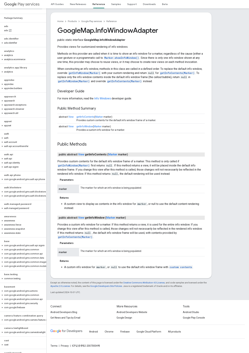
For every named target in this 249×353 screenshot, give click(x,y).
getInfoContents (85, 116)
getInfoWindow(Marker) (84, 73)
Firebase (125, 331)
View (71, 116)
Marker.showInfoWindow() (121, 57)
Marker (99, 116)
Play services (21, 4)
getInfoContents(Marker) (177, 73)
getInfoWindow (84, 126)
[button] (22, 43)
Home (60, 21)
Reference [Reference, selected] (98, 4)
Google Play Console (194, 317)
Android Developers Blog (63, 312)
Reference (111, 21)
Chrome (109, 331)
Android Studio (191, 312)
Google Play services (91, 21)
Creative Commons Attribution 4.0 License (144, 282)
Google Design (124, 317)
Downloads (149, 4)
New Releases (78, 4)
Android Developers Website (132, 312)
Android (93, 331)
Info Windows (102, 98)
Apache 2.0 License (60, 286)
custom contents (181, 267)
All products (174, 331)
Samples (116, 4)
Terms (54, 345)
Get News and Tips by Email (65, 317)
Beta (165, 4)
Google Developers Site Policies (106, 286)
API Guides (57, 4)
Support (132, 4)
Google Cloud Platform (149, 331)
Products (72, 21)
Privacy (65, 345)
